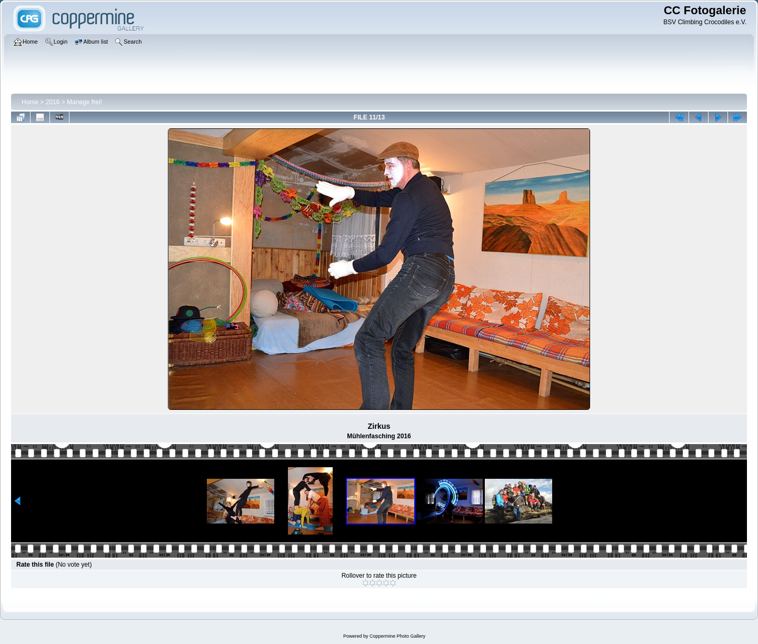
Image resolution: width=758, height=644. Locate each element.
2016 (53, 102)
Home (30, 102)
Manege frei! (84, 102)
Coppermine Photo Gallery (397, 636)
